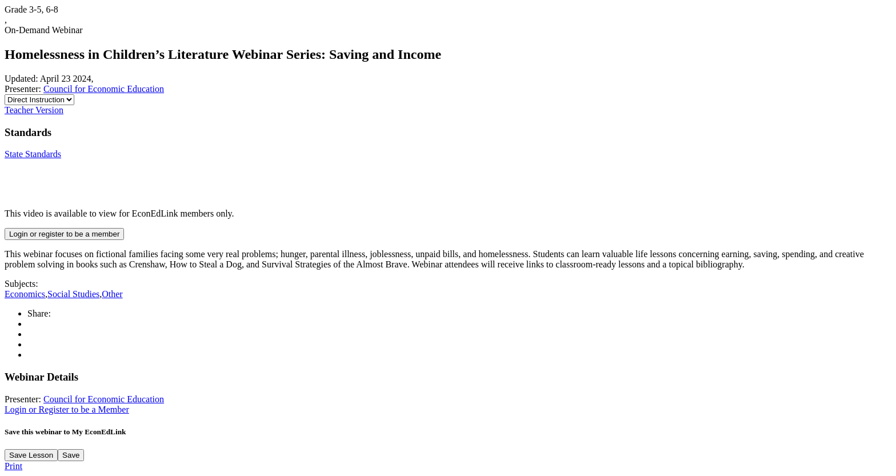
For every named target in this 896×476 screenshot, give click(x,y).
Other (112, 294)
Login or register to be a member (64, 234)
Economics (25, 294)
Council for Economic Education (103, 89)
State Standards (33, 154)
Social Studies (73, 294)
